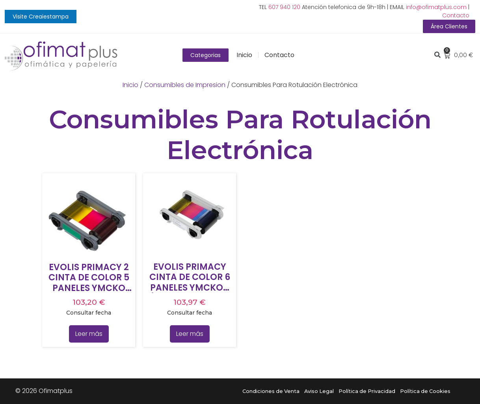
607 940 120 (284, 7)
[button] (40, 16)
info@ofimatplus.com (436, 7)
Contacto (455, 15)
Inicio (244, 54)
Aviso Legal (319, 391)
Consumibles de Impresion (184, 84)
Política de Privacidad (367, 391)
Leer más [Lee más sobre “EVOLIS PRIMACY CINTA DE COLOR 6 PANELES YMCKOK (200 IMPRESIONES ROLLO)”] (189, 333)
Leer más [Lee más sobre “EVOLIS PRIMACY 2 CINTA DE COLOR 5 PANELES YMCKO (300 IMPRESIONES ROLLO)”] (88, 333)
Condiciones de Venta (271, 391)
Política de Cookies (425, 391)
